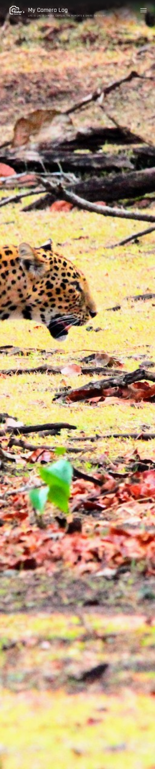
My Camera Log (48, 10)
